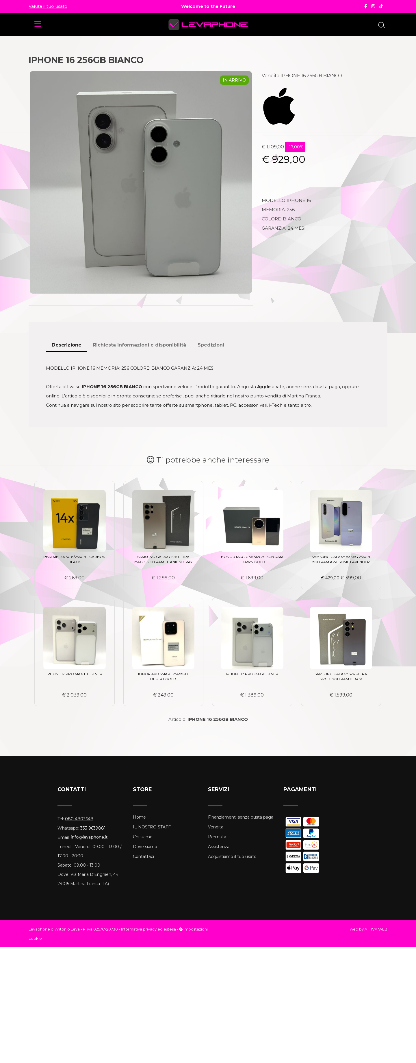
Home (139, 817)
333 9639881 (93, 828)
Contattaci (143, 856)
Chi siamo (143, 836)
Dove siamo (145, 846)
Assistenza (218, 846)
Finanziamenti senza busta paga (240, 817)
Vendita (215, 827)
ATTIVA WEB (376, 929)
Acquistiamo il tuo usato (232, 856)
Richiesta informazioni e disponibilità (139, 345)
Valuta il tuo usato (48, 6)
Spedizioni (211, 345)
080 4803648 (79, 818)
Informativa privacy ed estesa (148, 929)
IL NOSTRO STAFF (152, 827)
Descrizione (66, 345)
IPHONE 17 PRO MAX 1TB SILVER (74, 674)
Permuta (217, 836)
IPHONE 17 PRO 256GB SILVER (252, 674)
